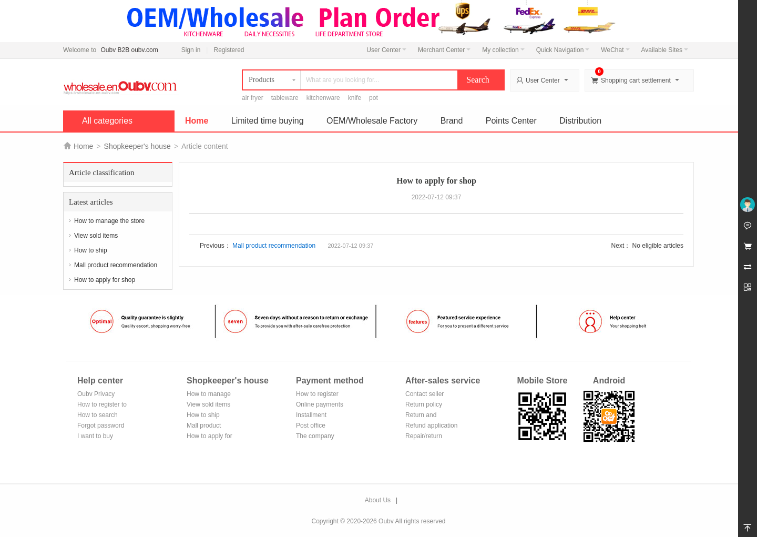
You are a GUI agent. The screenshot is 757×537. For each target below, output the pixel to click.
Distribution (580, 120)
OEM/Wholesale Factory (371, 120)
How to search (97, 415)
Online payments (319, 404)
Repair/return (423, 436)
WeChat (615, 50)
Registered (228, 50)
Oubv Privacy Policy (96, 394)
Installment (311, 415)
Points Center (511, 120)
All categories (107, 120)
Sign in (191, 50)
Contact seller (424, 394)
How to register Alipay (317, 394)
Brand (452, 120)
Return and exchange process (430, 415)
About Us (378, 500)
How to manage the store (109, 221)
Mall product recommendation (115, 265)
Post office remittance (310, 426)
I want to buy (95, 436)
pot (373, 98)
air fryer (252, 98)
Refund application (431, 425)
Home (196, 120)
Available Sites (665, 50)
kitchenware (323, 98)
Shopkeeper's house (137, 146)
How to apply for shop (104, 279)
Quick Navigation (563, 50)
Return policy (423, 404)
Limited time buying (267, 120)
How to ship (90, 250)
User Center (386, 50)
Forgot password (100, 425)
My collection (503, 50)
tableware (285, 98)
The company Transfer (315, 436)
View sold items (96, 235)
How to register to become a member (102, 405)
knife (354, 98)
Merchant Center (444, 50)
